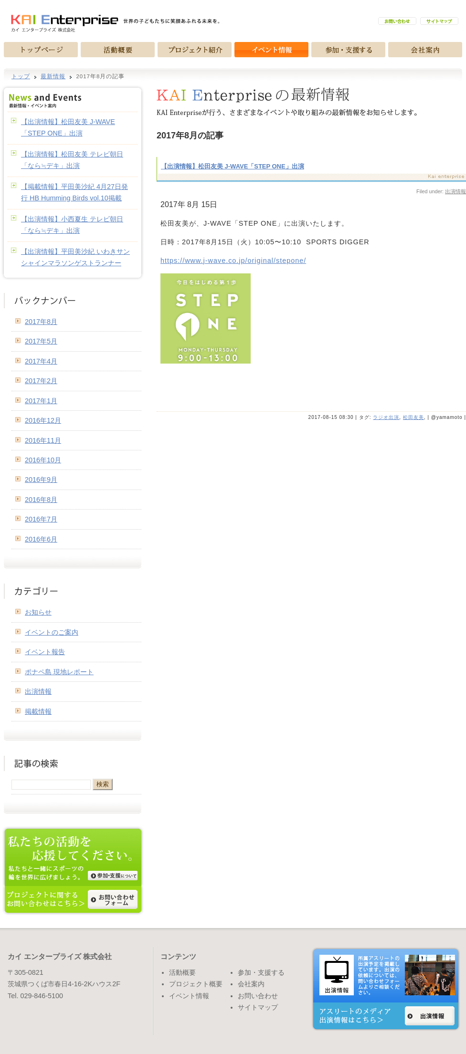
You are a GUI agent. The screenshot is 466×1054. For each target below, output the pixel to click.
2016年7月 (41, 519)
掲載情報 (38, 711)
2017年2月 (41, 381)
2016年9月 (41, 479)
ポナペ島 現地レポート (59, 672)
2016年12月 (43, 420)
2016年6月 (41, 539)
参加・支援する (261, 972)
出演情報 (38, 691)
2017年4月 (41, 361)
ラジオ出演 (386, 417)
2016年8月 (41, 499)
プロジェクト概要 (195, 984)
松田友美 (413, 417)
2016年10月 (43, 460)
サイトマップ (258, 1007)
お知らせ (38, 612)
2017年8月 (41, 321)
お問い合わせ (258, 996)
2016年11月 (43, 440)
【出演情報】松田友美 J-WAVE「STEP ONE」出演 (232, 166)
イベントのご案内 (51, 632)
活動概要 (182, 972)
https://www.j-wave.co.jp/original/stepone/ (233, 260)
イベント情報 (189, 996)
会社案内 (251, 984)
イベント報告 (45, 652)
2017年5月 (41, 341)
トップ (20, 76)
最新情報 (53, 76)
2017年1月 (41, 401)
